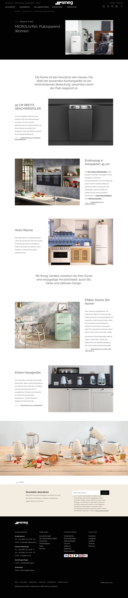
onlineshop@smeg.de (27, 570)
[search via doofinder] (104, 6)
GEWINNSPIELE (51, 582)
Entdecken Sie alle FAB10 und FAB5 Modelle (98, 350)
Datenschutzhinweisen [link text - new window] (102, 510)
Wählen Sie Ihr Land (106, 582)
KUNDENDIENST (30, 3)
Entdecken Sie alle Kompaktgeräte (94, 203)
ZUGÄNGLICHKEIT (63, 582)
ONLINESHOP (9, 3)
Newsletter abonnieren (37, 492)
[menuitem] (10, 7)
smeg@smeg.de (25, 555)
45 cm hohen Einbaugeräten (97, 172)
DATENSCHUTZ (33, 582)
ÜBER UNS (120, 3)
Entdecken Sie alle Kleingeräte (31, 405)
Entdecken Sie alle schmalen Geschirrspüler (28, 138)
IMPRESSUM (42, 582)
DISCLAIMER (23, 582)
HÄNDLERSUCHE (19, 3)
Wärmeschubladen (95, 198)
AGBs (16, 582)
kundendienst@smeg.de (28, 542)
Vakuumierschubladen (104, 195)
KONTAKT (112, 3)
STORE (38, 3)
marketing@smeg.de (27, 563)
